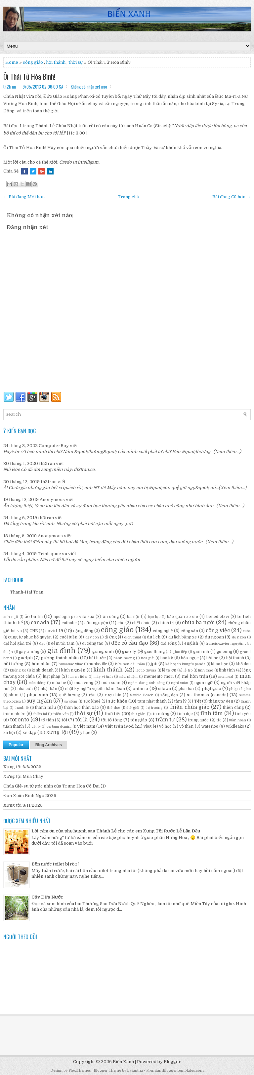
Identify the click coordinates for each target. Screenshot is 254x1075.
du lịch (153, 636)
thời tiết (113, 713)
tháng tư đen (221, 701)
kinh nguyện (73, 670)
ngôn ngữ (203, 682)
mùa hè (59, 682)
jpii (153, 663)
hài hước (97, 658)
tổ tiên (47, 720)
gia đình (61, 651)
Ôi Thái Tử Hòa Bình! (29, 76)
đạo (42, 643)
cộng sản (189, 631)
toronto (19, 720)
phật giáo (211, 688)
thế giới (132, 708)
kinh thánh (108, 670)
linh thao (205, 670)
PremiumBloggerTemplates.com (175, 1070)
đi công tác (92, 643)
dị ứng (110, 637)
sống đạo (169, 695)
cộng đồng (83, 631)
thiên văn (60, 714)
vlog (147, 726)
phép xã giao (240, 689)
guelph (25, 657)
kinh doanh (42, 670)
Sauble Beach (141, 695)
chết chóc (141, 623)
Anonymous (52, 499)
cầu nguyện (96, 622)
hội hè (212, 658)
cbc (120, 623)
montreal (225, 676)
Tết (197, 701)
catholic (69, 623)
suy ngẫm (39, 701)
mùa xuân (110, 682)
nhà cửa (25, 688)
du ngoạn (214, 636)
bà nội (133, 616)
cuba (247, 631)
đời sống (168, 643)
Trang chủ (128, 196)
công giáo (33, 62)
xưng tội (57, 732)
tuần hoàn (237, 720)
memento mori (159, 676)
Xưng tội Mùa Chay (23, 776)
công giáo (117, 630)
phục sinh (37, 694)
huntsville (98, 664)
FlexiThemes (79, 1070)
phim (14, 695)
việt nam (86, 726)
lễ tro (188, 670)
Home (11, 62)
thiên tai (40, 714)
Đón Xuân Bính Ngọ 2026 (29, 795)
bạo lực (154, 617)
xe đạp (29, 732)
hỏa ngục (189, 658)
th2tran (47, 463)
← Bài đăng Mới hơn (24, 196)
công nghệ (163, 631)
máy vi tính (103, 676)
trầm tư (165, 720)
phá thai (186, 688)
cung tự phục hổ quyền (30, 637)
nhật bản (48, 688)
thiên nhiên (14, 713)
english (191, 643)
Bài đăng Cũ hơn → (231, 196)
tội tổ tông (111, 719)
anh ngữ (10, 617)
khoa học (219, 664)
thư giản (138, 714)
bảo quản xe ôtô (182, 616)
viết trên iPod (119, 726)
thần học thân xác (81, 707)
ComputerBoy (54, 445)
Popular (16, 745)
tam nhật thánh (152, 701)
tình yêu (243, 713)
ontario (140, 688)
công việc (218, 630)
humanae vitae (71, 664)
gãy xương (29, 651)
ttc (219, 720)
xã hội (9, 732)
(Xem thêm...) (227, 451)
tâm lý (180, 701)
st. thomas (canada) (207, 694)
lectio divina (146, 670)
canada (40, 623)
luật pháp (52, 676)
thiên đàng (233, 707)
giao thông (154, 651)
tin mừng (160, 713)
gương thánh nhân (60, 657)
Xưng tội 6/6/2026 (22, 766)
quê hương (69, 695)
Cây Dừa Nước (47, 897)
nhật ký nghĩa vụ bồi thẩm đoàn (95, 688)
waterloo (209, 726)
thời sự (75, 62)
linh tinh (227, 670)
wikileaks (235, 726)
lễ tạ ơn (169, 670)
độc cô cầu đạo (129, 643)
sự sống (70, 701)
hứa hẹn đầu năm (130, 664)
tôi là (81, 720)
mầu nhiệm (128, 676)
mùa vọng (83, 682)
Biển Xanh (123, 1061)
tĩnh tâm (211, 713)
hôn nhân (41, 663)
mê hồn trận (195, 676)
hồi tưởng (13, 663)
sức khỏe (117, 701)
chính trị (166, 623)
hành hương (124, 658)
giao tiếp (180, 652)
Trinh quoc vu (52, 553)
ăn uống (111, 616)
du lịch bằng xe (182, 637)
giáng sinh (103, 651)
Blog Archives (48, 745)
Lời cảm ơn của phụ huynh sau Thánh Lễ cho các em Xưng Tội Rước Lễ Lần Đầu (115, 830)
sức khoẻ (92, 701)
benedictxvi (217, 616)
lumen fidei (77, 676)
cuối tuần (68, 637)
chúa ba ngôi (198, 623)
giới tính (201, 651)
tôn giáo (138, 719)
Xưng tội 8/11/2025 (23, 805)
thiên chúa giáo (189, 707)
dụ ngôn (239, 637)
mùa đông (37, 683)
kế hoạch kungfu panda (185, 664)
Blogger (172, 1061)
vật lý (35, 726)
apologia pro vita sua (74, 616)
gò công (224, 651)
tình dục (185, 713)
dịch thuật (132, 637)
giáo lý (129, 651)
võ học (165, 726)
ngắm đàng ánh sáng (146, 683)
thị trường (154, 708)
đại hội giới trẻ (17, 643)
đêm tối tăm (62, 643)
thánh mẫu (45, 707)
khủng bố (18, 670)
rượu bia (113, 695)
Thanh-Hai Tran (26, 592)
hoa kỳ (166, 658)
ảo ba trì (34, 616)
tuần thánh (13, 726)
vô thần (186, 726)
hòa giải (147, 658)
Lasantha (135, 1070)
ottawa (164, 688)
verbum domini (58, 726)
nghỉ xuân (179, 683)
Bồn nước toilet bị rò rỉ (54, 864)
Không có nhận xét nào (89, 86)
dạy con (92, 637)
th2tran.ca (84, 469)
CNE (33, 631)
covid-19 (54, 630)
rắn (92, 695)
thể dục (113, 708)
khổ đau (243, 664)
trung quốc (198, 720)
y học (85, 732)
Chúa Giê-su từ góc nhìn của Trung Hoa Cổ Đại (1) (54, 786)
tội (64, 719)
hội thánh (55, 62)
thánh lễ (22, 708)
